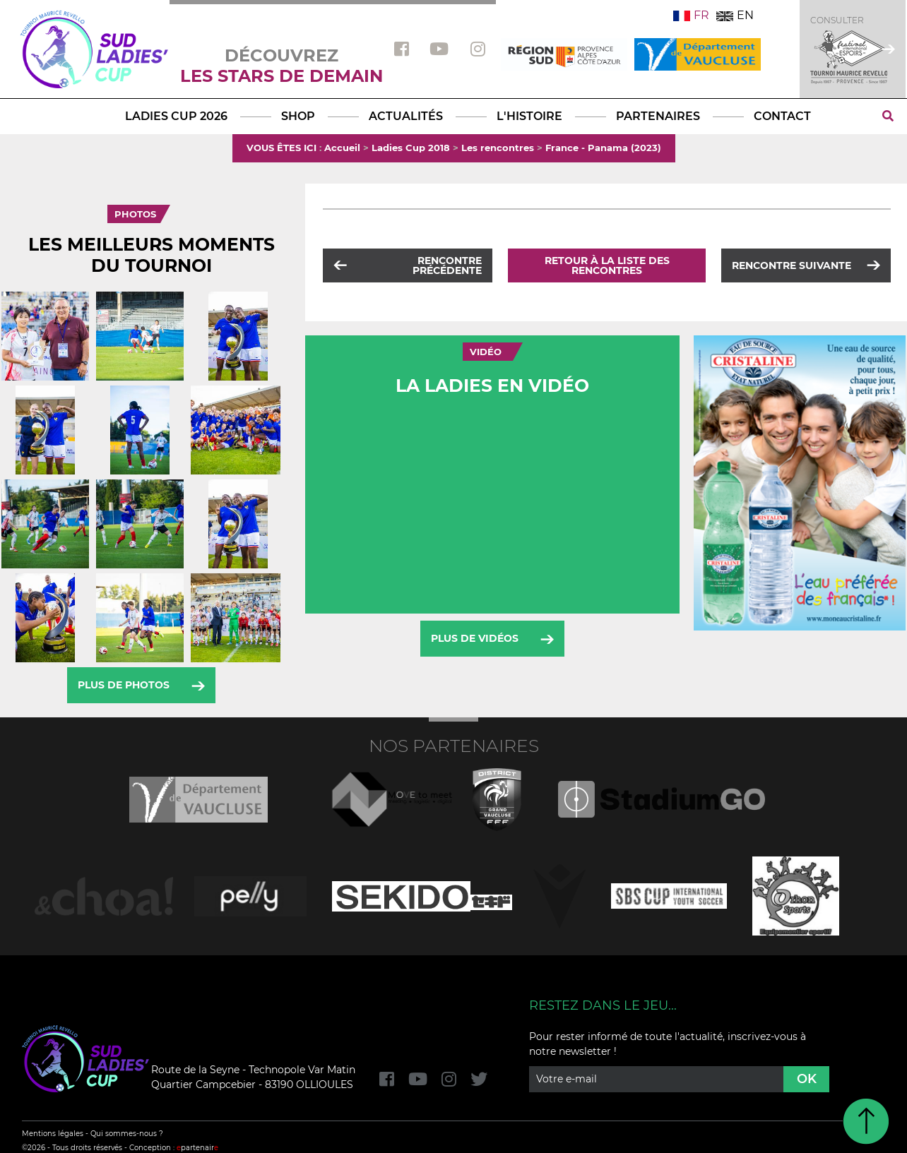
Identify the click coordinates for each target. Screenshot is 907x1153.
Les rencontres (497, 147)
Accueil (342, 147)
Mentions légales (52, 1133)
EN (735, 15)
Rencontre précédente (447, 265)
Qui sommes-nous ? (126, 1133)
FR (691, 15)
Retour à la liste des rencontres (607, 265)
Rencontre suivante (791, 265)
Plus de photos (124, 685)
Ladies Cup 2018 (411, 147)
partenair (197, 1147)
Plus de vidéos (474, 638)
